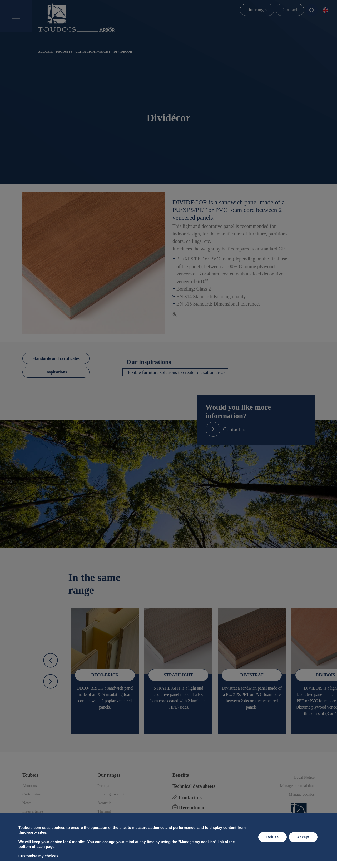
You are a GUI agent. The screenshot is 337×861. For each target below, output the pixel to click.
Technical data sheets (193, 786)
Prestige (103, 786)
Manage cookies (302, 794)
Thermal (104, 811)
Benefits (180, 775)
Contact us (187, 797)
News (26, 803)
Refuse (272, 837)
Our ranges (257, 9)
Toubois (30, 775)
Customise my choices (38, 856)
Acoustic (104, 803)
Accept (303, 837)
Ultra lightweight (93, 51)
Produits (64, 51)
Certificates (31, 794)
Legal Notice (304, 777)
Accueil (45, 51)
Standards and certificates (56, 358)
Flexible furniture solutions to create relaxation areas (175, 372)
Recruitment (189, 807)
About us (29, 786)
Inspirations (56, 372)
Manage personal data (297, 786)
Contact (290, 9)
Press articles (32, 811)
